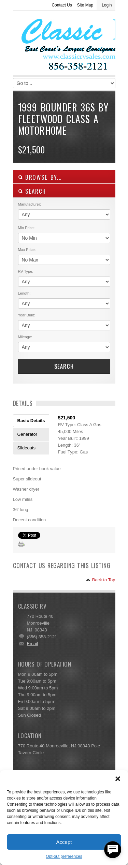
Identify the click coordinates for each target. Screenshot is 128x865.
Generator (27, 434)
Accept (64, 842)
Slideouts (26, 447)
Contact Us (62, 5)
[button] (117, 778)
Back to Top (100, 579)
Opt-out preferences (64, 856)
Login (107, 5)
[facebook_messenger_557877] (112, 849)
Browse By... (40, 177)
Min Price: (26, 228)
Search (64, 366)
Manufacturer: (29, 204)
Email (32, 643)
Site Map (85, 5)
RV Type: (25, 271)
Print (21, 544)
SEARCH (32, 191)
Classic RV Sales (64, 44)
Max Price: (27, 250)
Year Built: (26, 315)
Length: (24, 293)
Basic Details (31, 420)
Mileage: (25, 337)
